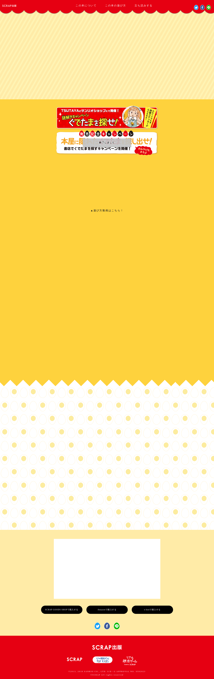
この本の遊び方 (115, 5)
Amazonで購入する (107, 610)
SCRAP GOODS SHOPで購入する (61, 610)
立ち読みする (144, 5)
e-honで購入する (152, 610)
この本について (85, 5)
